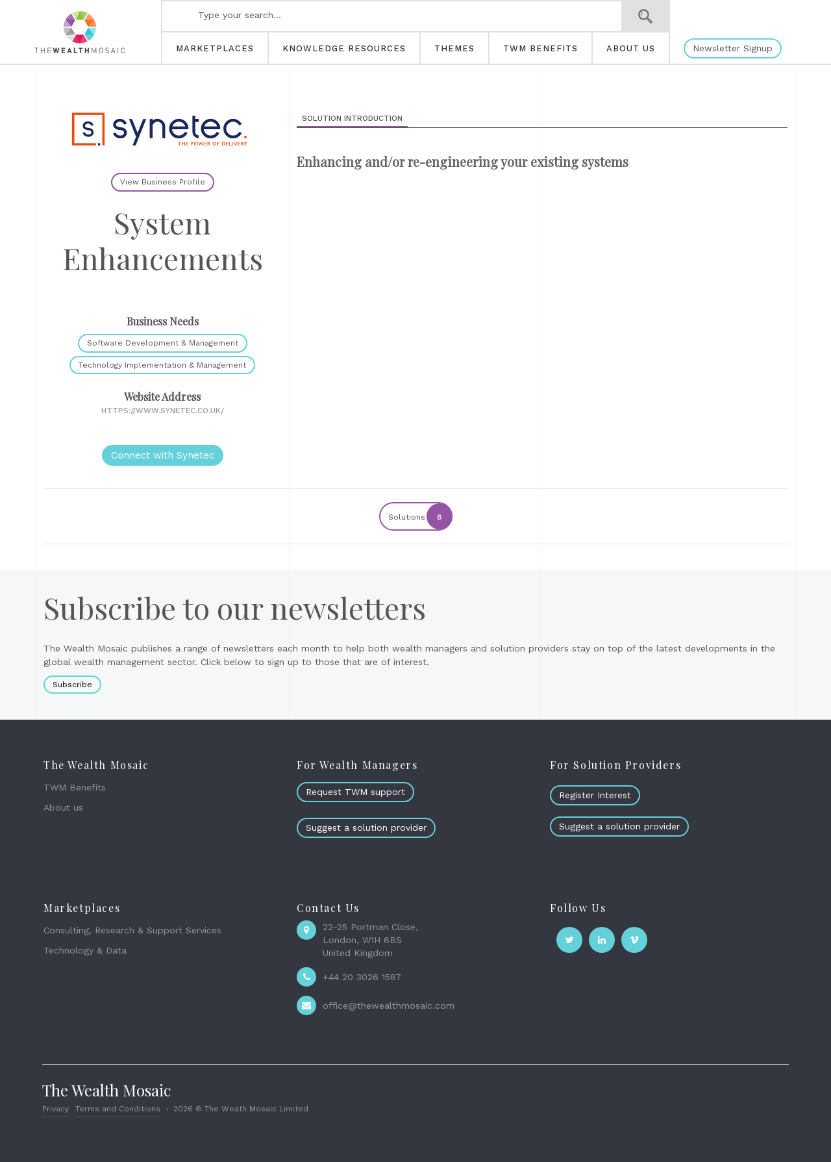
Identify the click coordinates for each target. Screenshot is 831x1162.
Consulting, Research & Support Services (132, 930)
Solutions (419, 516)
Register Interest (595, 795)
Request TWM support (355, 792)
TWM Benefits (74, 787)
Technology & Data (85, 950)
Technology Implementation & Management (162, 365)
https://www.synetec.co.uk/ (162, 410)
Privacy (55, 1108)
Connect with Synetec (162, 455)
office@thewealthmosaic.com (388, 1005)
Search (645, 16)
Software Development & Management (162, 342)
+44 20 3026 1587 (362, 977)
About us (63, 807)
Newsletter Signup (733, 48)
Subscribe (72, 684)
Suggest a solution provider (366, 827)
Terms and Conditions (117, 1108)
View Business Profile (162, 181)
